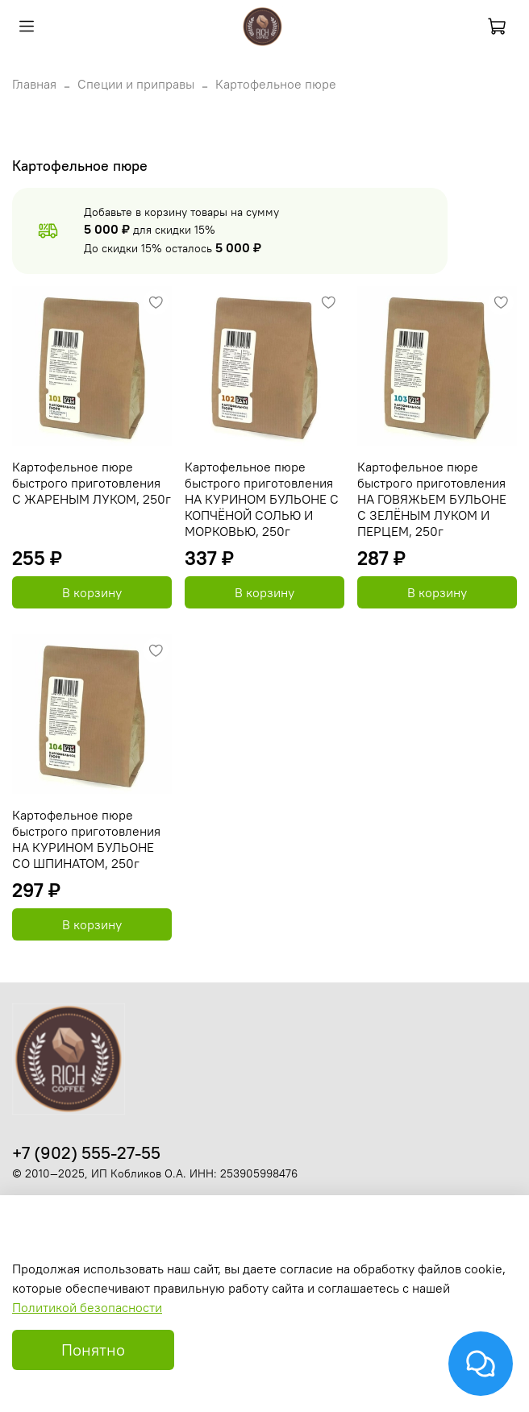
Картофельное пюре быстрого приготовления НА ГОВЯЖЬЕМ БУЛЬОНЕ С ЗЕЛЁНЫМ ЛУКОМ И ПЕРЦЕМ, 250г (431, 499)
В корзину (92, 592)
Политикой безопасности (87, 1307)
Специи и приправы (135, 84)
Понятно (93, 1349)
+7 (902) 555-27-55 (86, 1153)
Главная (34, 84)
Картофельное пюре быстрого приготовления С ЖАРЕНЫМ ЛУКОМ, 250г (91, 483)
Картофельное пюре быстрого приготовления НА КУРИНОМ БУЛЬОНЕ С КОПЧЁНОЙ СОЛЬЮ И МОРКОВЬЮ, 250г (262, 499)
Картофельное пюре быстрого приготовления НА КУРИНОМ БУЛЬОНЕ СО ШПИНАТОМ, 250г (86, 839)
